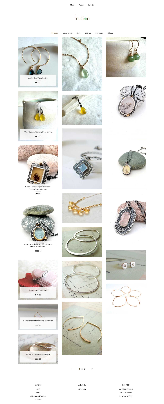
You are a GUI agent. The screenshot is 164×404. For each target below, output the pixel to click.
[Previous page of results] (72, 369)
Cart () (91, 5)
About (81, 5)
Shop (72, 5)
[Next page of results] (92, 369)
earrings (88, 33)
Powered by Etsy (125, 396)
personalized (67, 33)
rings (78, 33)
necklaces (99, 33)
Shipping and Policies (38, 396)
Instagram (82, 389)
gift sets (110, 33)
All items (54, 33)
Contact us (38, 399)
